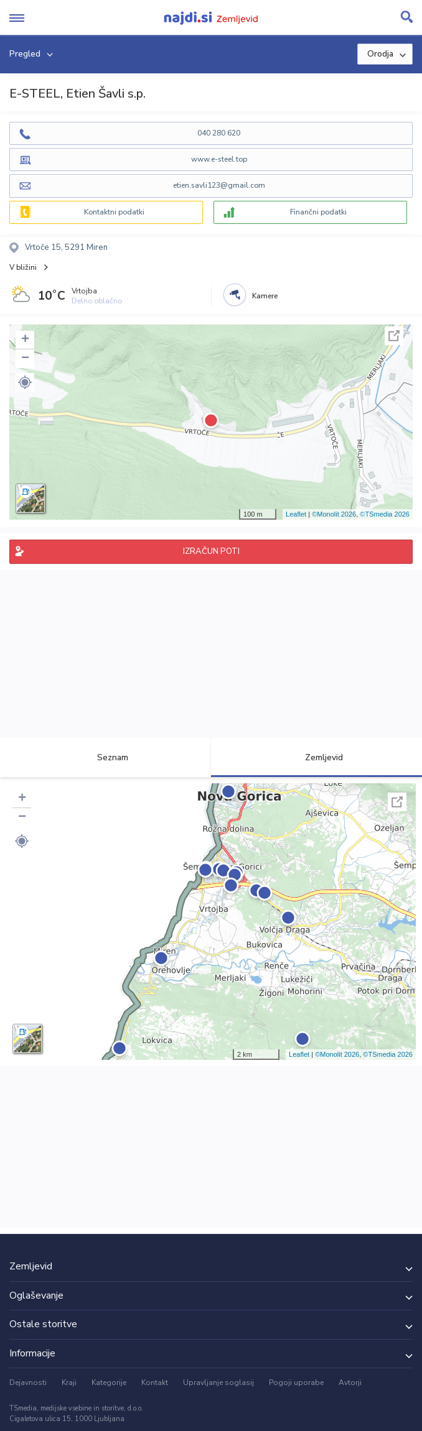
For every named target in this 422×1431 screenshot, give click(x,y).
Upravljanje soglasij (218, 1382)
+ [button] (25, 340)
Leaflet (296, 514)
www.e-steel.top (219, 159)
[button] (25, 382)
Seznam (105, 757)
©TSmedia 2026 (385, 514)
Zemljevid (317, 757)
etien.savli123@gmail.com (219, 185)
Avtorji (350, 1382)
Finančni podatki (318, 212)
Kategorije (108, 1382)
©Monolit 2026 (334, 514)
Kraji (69, 1382)
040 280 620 (218, 133)
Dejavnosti (28, 1382)
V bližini (23, 267)
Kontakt (154, 1382)
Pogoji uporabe (296, 1382)
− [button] (25, 358)
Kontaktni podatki (114, 212)
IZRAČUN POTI (211, 551)
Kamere (265, 296)
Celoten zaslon (394, 335)
